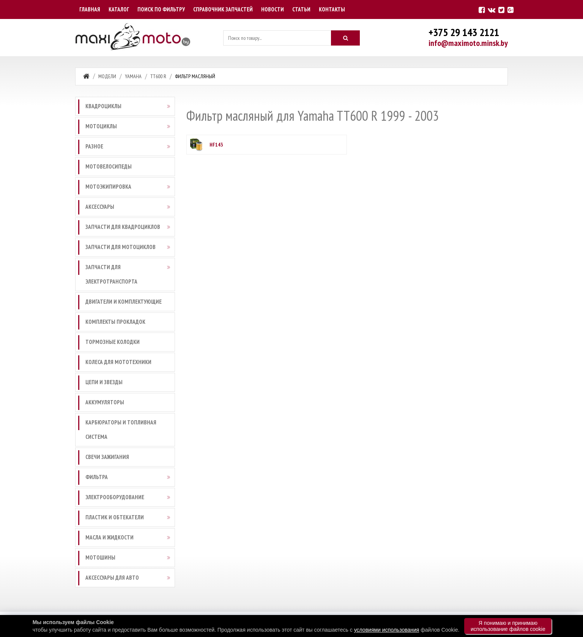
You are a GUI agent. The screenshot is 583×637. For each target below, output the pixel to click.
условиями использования (386, 630)
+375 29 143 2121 (464, 32)
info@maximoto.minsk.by (468, 43)
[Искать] (345, 38)
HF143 (216, 144)
